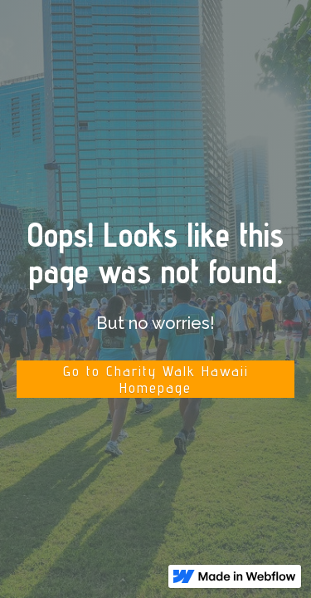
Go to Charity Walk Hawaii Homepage (156, 379)
